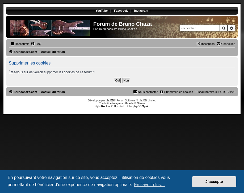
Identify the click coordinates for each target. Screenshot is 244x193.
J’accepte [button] (214, 181)
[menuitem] (36, 44)
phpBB (110, 100)
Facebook (121, 10)
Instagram (141, 10)
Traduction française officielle (116, 103)
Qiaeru (141, 103)
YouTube (102, 10)
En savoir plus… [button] (149, 184)
